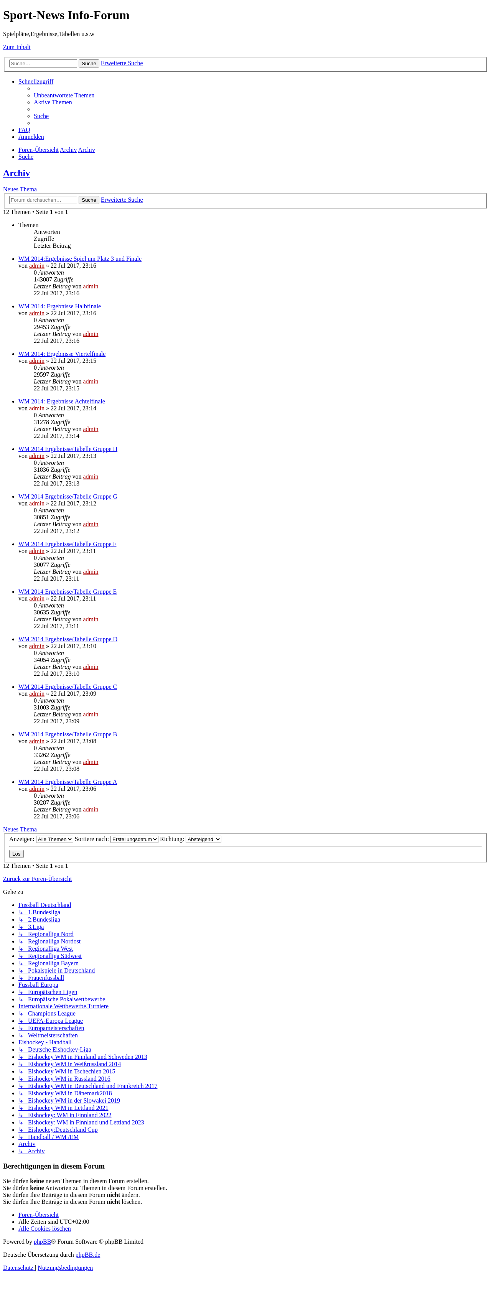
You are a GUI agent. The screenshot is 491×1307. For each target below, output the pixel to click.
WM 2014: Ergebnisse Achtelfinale (61, 401)
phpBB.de (88, 1254)
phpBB (42, 1241)
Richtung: (190, 839)
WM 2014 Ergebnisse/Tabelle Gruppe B (67, 734)
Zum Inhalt (17, 47)
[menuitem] (64, 95)
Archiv (16, 173)
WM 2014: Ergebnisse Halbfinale (59, 306)
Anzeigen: (41, 839)
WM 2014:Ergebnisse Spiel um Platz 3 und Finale (80, 258)
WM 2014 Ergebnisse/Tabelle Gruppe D (67, 639)
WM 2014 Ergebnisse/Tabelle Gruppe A (67, 782)
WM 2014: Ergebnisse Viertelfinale (61, 354)
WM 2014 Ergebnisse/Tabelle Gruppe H (67, 449)
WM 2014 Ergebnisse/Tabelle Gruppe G (67, 496)
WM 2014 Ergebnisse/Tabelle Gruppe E (67, 591)
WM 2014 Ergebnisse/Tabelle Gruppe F (67, 544)
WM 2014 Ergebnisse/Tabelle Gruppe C (67, 686)
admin (36, 265)
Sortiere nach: (116, 839)
